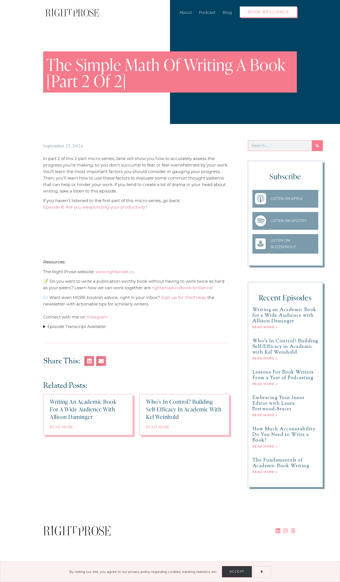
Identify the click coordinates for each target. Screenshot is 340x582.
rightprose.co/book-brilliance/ (182, 287)
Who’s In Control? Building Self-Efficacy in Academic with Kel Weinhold (285, 347)
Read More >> (64, 426)
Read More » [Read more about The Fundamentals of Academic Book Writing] (265, 472)
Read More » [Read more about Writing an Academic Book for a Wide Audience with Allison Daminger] (265, 327)
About (185, 12)
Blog (227, 12)
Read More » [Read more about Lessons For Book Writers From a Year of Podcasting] (265, 384)
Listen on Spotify (289, 221)
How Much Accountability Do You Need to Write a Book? (283, 435)
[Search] (317, 145)
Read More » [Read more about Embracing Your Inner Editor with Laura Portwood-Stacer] (265, 415)
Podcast (207, 12)
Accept (237, 572)
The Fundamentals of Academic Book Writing (280, 463)
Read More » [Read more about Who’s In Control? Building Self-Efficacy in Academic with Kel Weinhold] (265, 358)
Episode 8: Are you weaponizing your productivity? (95, 207)
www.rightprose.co (114, 271)
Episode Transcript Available (76, 326)
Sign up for (183, 297)
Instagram (97, 317)
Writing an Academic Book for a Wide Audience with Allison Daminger (284, 315)
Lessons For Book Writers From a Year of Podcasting (283, 375)
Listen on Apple (287, 199)
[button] (89, 361)
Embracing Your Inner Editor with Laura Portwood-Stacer (278, 404)
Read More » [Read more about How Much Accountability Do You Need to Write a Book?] (265, 446)
